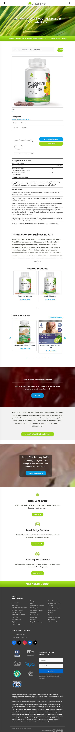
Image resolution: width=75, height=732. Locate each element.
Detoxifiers (15, 605)
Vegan (13, 622)
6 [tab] (42, 358)
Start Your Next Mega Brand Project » (37, 434)
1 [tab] (27, 358)
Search (60, 50)
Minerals (50, 612)
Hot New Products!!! (18, 610)
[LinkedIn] (30, 642)
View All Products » (56, 317)
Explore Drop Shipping (36, 473)
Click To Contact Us (19, 637)
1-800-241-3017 (20, 634)
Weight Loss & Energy (36, 622)
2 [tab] (30, 358)
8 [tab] (48, 358)
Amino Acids (15, 603)
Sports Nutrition (16, 619)
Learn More (37, 544)
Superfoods (33, 617)
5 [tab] (39, 358)
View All (37, 514)
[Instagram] (25, 642)
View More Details (25, 299)
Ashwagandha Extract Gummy (25, 345)
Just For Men (52, 610)
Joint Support (34, 608)
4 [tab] (36, 358)
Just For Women (16, 612)
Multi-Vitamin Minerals (18, 614)
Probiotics (15, 617)
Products (20, 38)
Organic (50, 615)
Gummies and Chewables (19, 607)
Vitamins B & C (52, 622)
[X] (19, 642)
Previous (10, 338)
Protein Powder (34, 615)
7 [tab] (45, 358)
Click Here (37, 573)
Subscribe (51, 671)
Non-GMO (27, 119)
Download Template (51, 139)
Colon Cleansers (53, 601)
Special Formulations (54, 617)
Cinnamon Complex (25, 296)
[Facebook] (14, 642)
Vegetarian (33, 619)
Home (11, 38)
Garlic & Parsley (50, 296)
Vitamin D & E (16, 624)
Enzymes (32, 603)
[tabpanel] (25, 337)
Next (65, 338)
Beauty (32, 601)
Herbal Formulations (35, 38)
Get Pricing (51, 143)
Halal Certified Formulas (37, 605)
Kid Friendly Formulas (36, 610)
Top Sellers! (51, 619)
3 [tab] (33, 358)
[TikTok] (35, 642)
